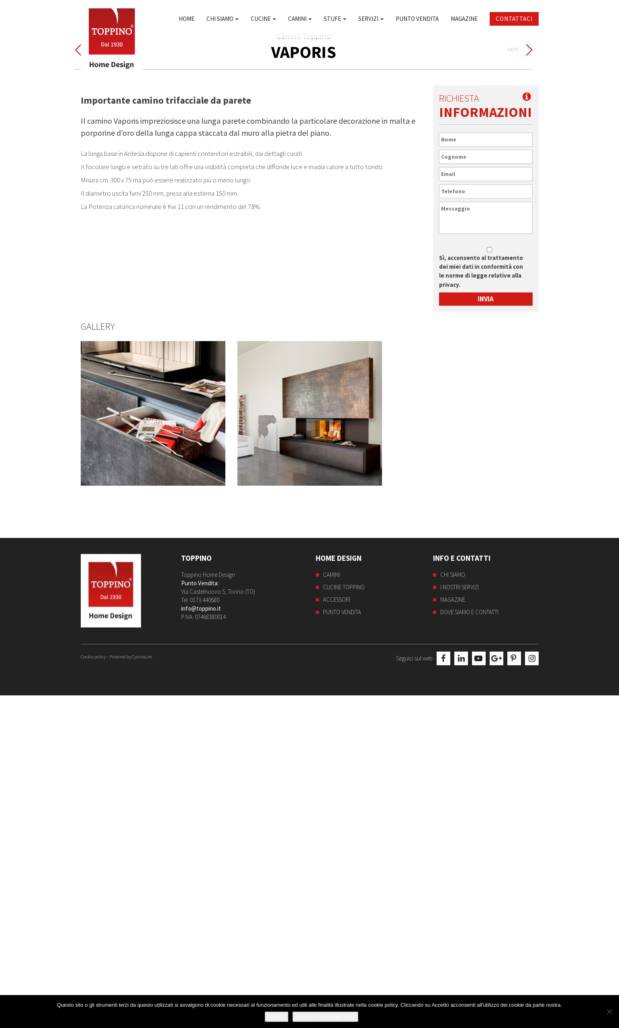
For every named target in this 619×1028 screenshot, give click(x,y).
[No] (609, 1012)
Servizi (371, 18)
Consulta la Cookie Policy (325, 1017)
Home (186, 18)
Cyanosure (142, 989)
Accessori (336, 934)
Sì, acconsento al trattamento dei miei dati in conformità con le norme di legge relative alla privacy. (481, 606)
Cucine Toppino (344, 922)
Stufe (335, 18)
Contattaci (514, 18)
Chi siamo (222, 18)
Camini (300, 18)
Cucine (263, 18)
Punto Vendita (417, 18)
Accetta (276, 1017)
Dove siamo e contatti (469, 947)
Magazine (464, 18)
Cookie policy (93, 989)
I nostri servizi (459, 922)
